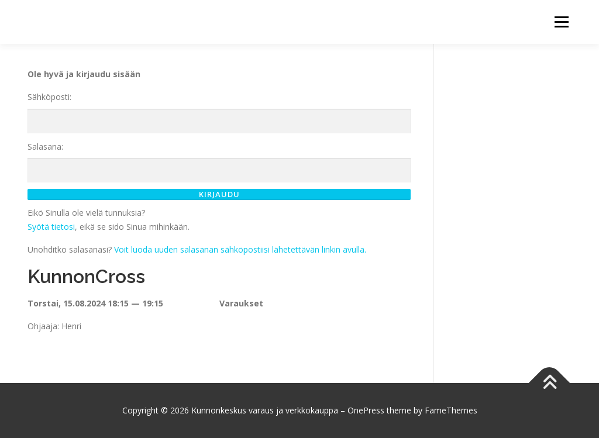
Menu (561, 21)
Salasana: (45, 146)
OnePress (365, 410)
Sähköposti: (49, 96)
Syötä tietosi (51, 226)
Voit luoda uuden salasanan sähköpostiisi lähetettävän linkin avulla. (240, 249)
